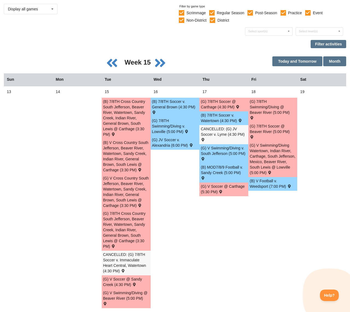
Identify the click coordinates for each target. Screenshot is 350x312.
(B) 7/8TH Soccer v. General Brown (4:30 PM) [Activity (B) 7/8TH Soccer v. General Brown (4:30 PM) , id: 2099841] (174, 106)
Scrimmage (196, 13)
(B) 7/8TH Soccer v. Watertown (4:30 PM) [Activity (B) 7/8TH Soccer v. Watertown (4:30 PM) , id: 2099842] (221, 118)
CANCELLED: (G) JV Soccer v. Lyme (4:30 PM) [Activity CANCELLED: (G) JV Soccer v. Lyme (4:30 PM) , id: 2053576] (222, 134)
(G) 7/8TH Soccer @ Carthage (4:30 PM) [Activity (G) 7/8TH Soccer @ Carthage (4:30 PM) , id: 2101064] (220, 104)
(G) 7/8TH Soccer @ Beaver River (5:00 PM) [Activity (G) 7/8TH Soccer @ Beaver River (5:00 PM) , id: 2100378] (270, 131)
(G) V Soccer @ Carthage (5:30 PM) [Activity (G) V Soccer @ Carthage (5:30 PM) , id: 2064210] (223, 189)
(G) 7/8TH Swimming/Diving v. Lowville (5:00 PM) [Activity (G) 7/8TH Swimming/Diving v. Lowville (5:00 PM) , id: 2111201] (170, 126)
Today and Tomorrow (297, 61)
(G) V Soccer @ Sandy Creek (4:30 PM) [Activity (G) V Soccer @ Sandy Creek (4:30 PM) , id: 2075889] (122, 282)
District (223, 20)
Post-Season (266, 13)
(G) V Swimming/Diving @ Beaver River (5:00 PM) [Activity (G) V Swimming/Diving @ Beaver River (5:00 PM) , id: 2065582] (125, 298)
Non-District (196, 20)
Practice (295, 13)
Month (334, 61)
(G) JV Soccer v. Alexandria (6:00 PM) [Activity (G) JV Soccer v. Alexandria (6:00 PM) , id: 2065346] (173, 143)
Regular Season (230, 13)
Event (318, 13)
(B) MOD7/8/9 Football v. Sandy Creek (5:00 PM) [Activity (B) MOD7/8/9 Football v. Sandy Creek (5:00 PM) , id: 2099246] (222, 172)
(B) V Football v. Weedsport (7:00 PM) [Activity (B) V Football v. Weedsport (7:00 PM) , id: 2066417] (270, 184)
